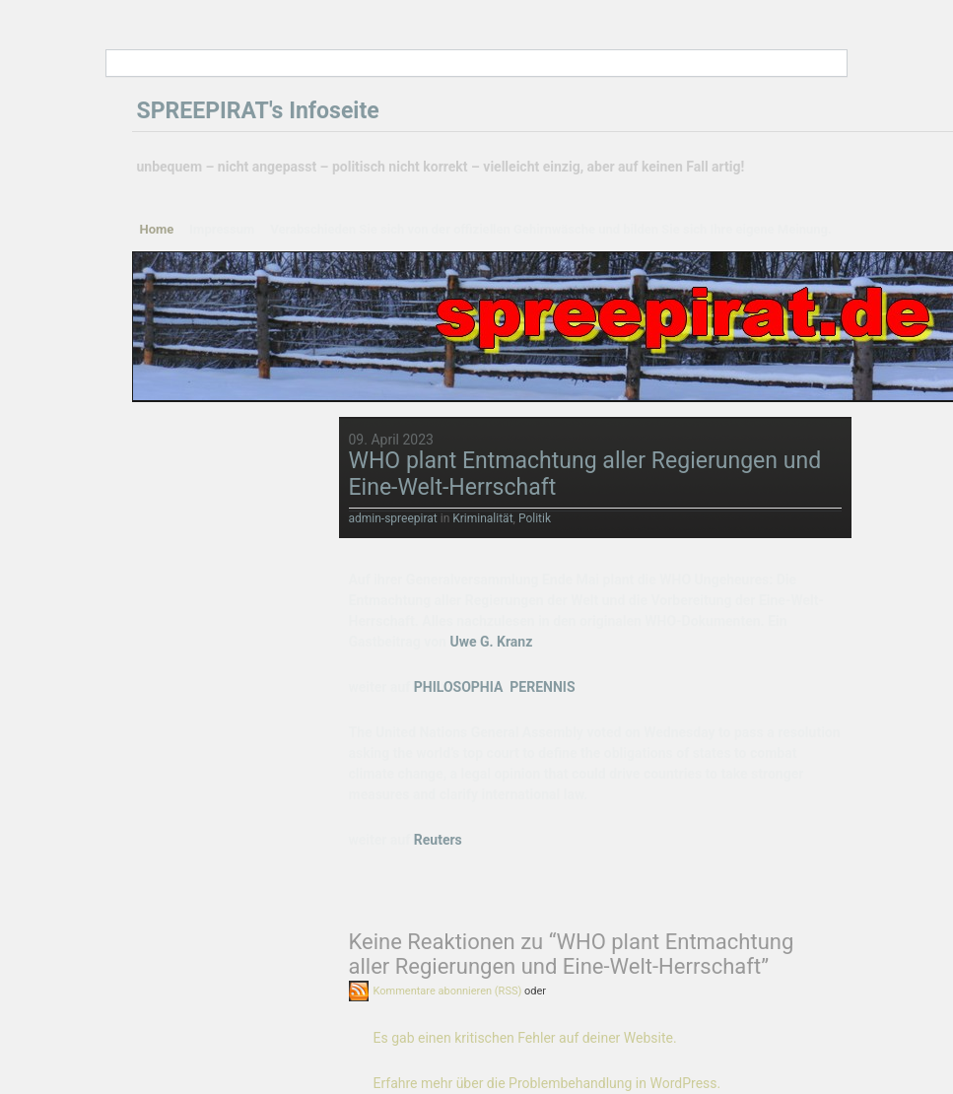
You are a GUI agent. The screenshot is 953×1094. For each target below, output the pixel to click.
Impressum (221, 229)
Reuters (438, 840)
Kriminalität (482, 518)
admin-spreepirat (393, 518)
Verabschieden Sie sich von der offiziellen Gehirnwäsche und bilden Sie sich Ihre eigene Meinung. (551, 229)
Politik (534, 518)
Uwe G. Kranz (490, 642)
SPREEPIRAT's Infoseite (258, 111)
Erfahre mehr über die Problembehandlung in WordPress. (547, 1083)
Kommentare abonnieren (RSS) (448, 991)
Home (157, 229)
